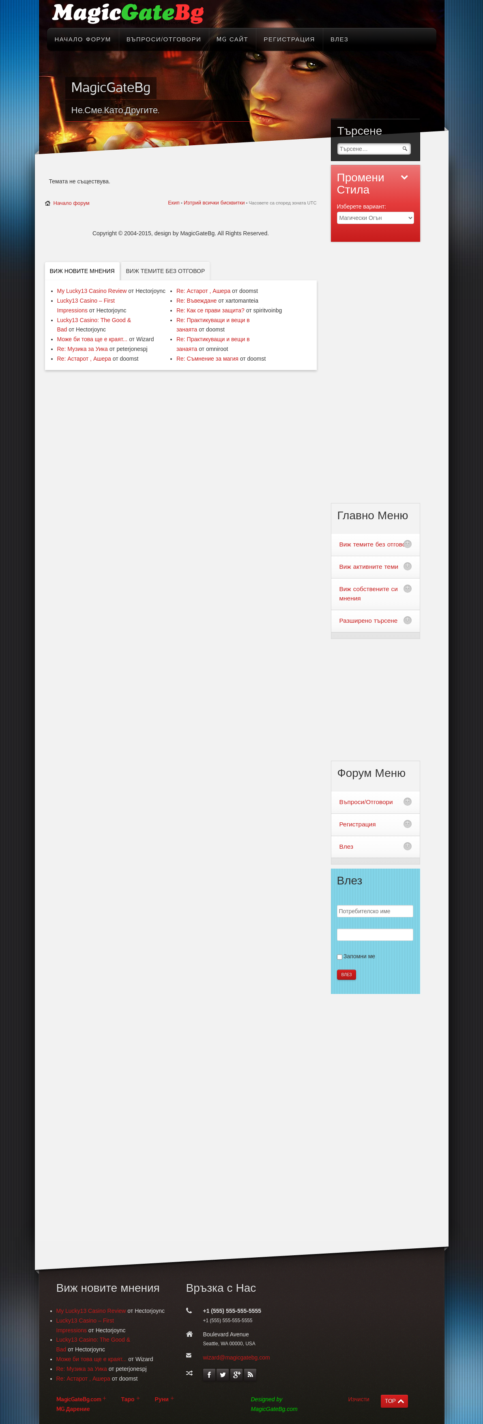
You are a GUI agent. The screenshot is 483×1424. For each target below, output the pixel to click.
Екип (174, 203)
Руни (162, 1399)
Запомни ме (359, 956)
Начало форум (72, 203)
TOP (390, 1401)
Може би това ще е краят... (92, 339)
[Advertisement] (388, 377)
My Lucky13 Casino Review (92, 291)
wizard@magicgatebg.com (236, 1357)
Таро (128, 1399)
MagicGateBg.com (78, 1399)
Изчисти (358, 1399)
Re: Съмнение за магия (207, 358)
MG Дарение (73, 1409)
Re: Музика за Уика (82, 349)
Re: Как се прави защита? (210, 310)
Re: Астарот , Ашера (84, 358)
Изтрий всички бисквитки (214, 203)
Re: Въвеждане (196, 300)
